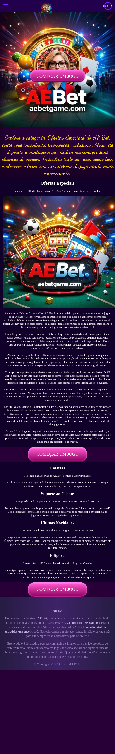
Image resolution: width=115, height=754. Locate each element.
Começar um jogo (57, 76)
